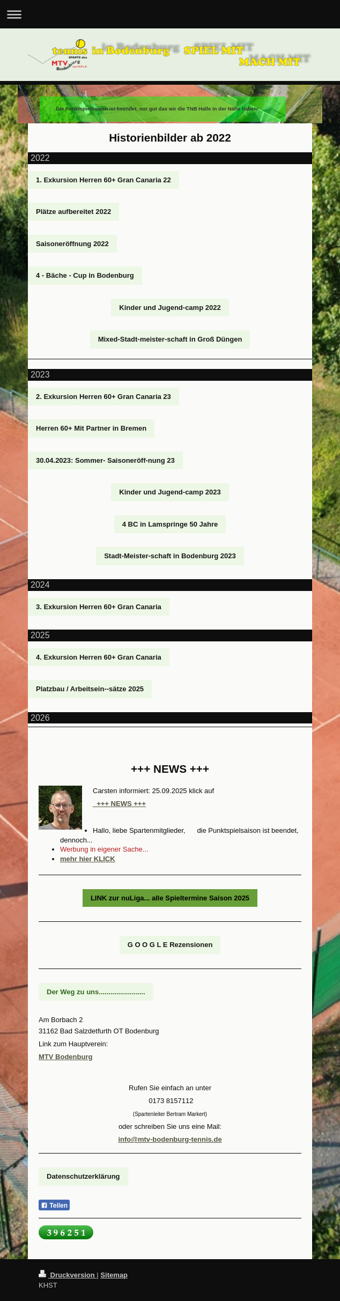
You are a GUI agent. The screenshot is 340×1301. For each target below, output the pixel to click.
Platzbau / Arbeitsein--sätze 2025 (90, 689)
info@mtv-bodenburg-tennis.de (169, 1139)
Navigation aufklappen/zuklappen (170, 14)
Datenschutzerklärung (83, 1176)
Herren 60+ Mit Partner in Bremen (91, 428)
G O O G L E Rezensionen (170, 945)
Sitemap (114, 1275)
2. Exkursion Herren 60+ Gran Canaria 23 (103, 397)
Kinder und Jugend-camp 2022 (169, 308)
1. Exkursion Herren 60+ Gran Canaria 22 (103, 180)
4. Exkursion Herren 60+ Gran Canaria (98, 657)
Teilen (54, 1205)
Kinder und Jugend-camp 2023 (169, 492)
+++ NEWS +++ (119, 804)
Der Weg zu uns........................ (96, 992)
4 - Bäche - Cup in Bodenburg (85, 275)
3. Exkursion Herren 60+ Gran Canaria (98, 607)
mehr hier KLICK (87, 859)
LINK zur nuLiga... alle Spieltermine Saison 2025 (170, 898)
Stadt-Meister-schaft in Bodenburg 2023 (170, 556)
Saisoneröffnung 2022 (72, 244)
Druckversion (68, 1275)
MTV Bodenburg (65, 1057)
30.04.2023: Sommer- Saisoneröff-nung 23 (105, 460)
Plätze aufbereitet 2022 (73, 212)
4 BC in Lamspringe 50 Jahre (170, 524)
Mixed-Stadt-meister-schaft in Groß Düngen (170, 339)
